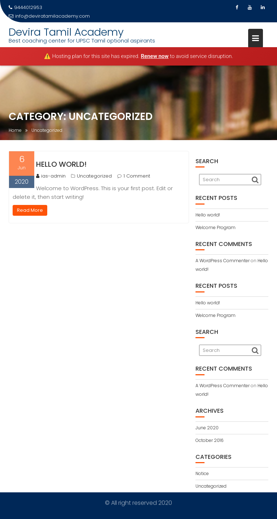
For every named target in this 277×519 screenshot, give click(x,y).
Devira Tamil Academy (66, 32)
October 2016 (209, 440)
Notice (202, 473)
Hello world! (61, 164)
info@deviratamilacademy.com (49, 16)
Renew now (155, 56)
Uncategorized (94, 176)
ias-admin (51, 176)
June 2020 (207, 428)
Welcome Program (215, 227)
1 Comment (136, 176)
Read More (30, 210)
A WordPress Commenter (222, 261)
